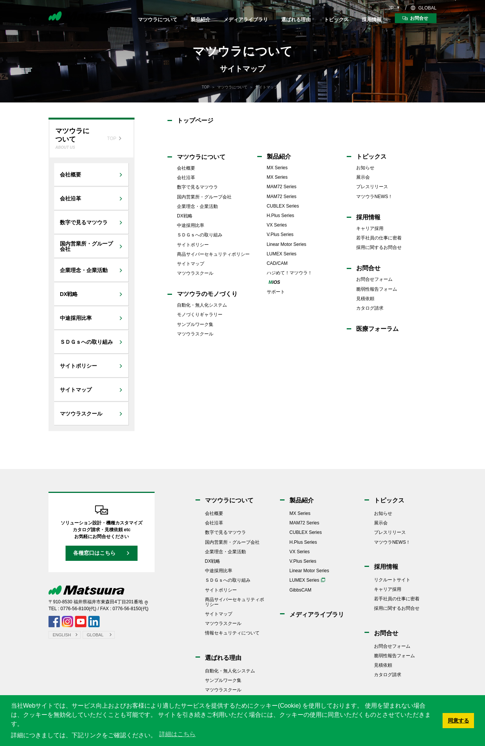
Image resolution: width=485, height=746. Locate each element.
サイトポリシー (193, 244)
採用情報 (372, 19)
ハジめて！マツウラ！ (289, 272)
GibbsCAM (300, 590)
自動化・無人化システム (202, 305)
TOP (205, 87)
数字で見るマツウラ (197, 187)
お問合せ (368, 268)
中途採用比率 (190, 225)
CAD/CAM (277, 263)
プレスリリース (372, 186)
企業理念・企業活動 (197, 206)
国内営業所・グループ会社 (204, 197)
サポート (276, 291)
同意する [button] (458, 721)
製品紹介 (200, 19)
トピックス (336, 19)
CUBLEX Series (283, 206)
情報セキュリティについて (232, 633)
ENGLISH (62, 635)
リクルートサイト (392, 579)
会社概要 (186, 168)
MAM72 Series (282, 186)
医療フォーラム (377, 329)
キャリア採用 (369, 228)
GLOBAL (427, 8)
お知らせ (365, 167)
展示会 (363, 177)
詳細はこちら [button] (177, 734)
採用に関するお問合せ (379, 247)
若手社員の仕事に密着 (379, 238)
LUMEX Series (282, 254)
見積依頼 (365, 298)
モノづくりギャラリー (199, 314)
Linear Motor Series (287, 244)
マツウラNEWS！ (374, 196)
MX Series (277, 167)
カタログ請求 (369, 308)
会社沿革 (186, 177)
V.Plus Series (280, 234)
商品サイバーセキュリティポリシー (213, 254)
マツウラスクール (195, 273)
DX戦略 (184, 216)
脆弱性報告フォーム (376, 289)
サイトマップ (190, 263)
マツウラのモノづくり (207, 294)
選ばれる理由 (296, 19)
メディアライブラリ (246, 19)
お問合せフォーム (374, 279)
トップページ (195, 120)
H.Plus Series (280, 215)
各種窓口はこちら (94, 553)
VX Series (277, 225)
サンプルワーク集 (195, 324)
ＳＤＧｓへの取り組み (199, 235)
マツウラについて (157, 19)
